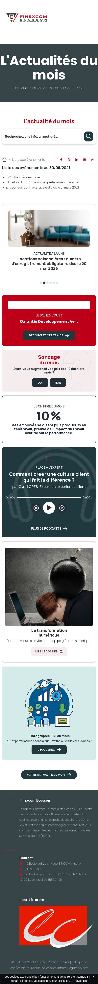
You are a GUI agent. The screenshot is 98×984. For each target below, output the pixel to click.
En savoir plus (79, 980)
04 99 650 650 (33, 869)
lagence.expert (78, 968)
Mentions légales (58, 962)
